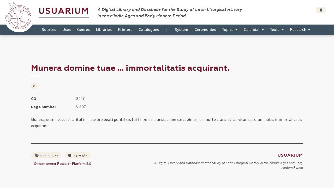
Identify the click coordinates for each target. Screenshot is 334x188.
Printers (125, 29)
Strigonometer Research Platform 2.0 (62, 164)
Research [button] (298, 29)
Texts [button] (275, 29)
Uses (66, 29)
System (181, 29)
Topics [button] (228, 29)
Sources (49, 29)
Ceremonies (205, 29)
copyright (77, 155)
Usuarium (64, 11)
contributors (46, 155)
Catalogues (149, 29)
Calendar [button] (252, 29)
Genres (83, 29)
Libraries (104, 29)
